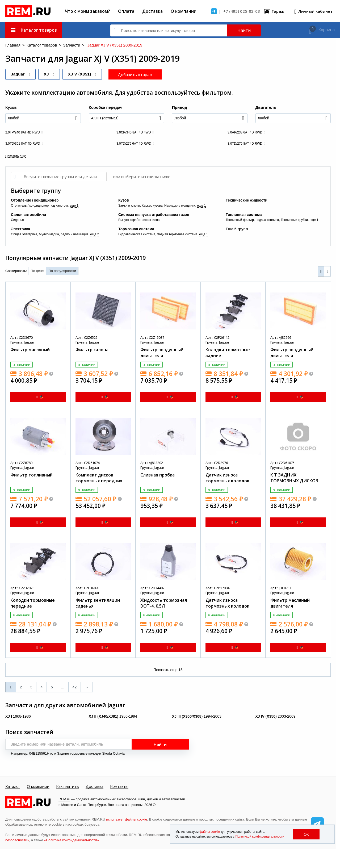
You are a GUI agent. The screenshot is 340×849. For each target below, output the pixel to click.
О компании (183, 11)
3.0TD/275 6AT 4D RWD (133, 143)
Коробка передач (106, 107)
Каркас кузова (152, 205)
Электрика (20, 229)
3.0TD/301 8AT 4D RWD (22, 143)
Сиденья (17, 219)
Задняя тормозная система (177, 234)
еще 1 (74, 205)
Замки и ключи (129, 205)
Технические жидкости (246, 200)
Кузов (11, 107)
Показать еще (168, 669)
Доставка (152, 11)
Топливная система (244, 214)
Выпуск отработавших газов (138, 219)
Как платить (67, 786)
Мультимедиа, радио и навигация (63, 234)
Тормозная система (136, 229)
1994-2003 (196, 716)
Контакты (119, 786)
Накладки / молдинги (179, 205)
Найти (244, 30)
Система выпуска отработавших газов (153, 214)
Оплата (126, 11)
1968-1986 (18, 716)
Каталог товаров (35, 45)
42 (75, 687)
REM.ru (64, 799)
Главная (11, 45)
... (62, 687)
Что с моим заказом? (87, 11)
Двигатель (265, 107)
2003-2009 (275, 716)
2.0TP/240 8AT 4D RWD (22, 132)
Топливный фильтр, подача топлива (252, 219)
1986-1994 (113, 716)
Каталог (12, 786)
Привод (179, 107)
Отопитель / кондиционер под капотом (39, 205)
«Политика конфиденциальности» (71, 840)
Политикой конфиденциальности (260, 836)
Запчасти (60, 45)
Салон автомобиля (28, 214)
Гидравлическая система (136, 234)
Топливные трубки (294, 219)
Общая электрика (24, 234)
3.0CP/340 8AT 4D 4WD (133, 132)
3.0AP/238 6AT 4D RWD (245, 132)
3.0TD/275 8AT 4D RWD (245, 143)
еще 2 (94, 234)
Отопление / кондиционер (34, 200)
